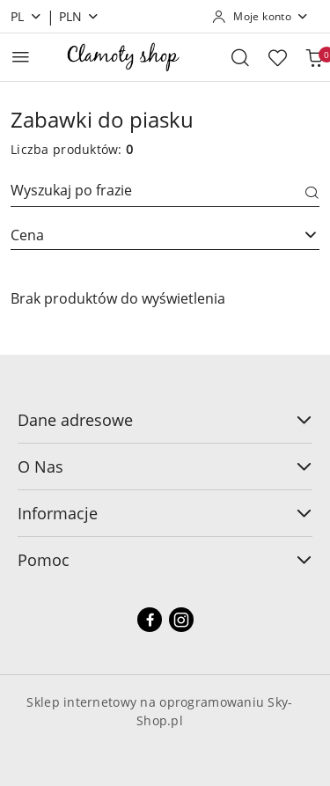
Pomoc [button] (165, 559)
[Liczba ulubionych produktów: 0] (277, 57)
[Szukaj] (312, 193)
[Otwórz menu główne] (21, 57)
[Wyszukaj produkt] (165, 193)
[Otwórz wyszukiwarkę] (240, 57)
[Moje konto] (260, 17)
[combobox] (165, 235)
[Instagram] (181, 619)
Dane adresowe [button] (165, 419)
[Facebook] (149, 619)
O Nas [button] (165, 466)
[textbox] (143, 235)
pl (26, 16)
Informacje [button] (165, 513)
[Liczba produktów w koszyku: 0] (314, 57)
